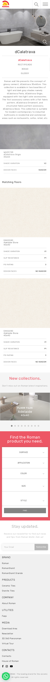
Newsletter (7, 633)
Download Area (9, 628)
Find (25, 511)
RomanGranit (8, 568)
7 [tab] (32, 426)
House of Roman (10, 661)
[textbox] (25, 452)
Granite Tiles (8, 591)
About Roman (9, 603)
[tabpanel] (25, 406)
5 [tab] (25, 426)
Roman (5, 563)
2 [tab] (15, 426)
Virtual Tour (8, 643)
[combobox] (25, 452)
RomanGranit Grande (12, 573)
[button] (6, 676)
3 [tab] (18, 426)
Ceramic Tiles (8, 586)
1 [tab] (12, 426)
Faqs (4, 616)
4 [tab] (22, 426)
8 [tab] (35, 426)
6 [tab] (28, 426)
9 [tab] (38, 426)
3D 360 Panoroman (11, 638)
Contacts (6, 656)
